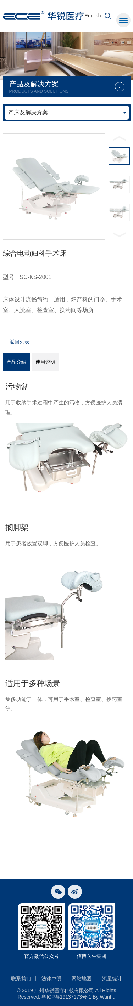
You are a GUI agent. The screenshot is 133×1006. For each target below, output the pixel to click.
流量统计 (112, 978)
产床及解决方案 (28, 112)
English (93, 15)
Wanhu (108, 997)
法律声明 (51, 978)
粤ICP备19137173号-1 (66, 997)
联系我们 (21, 978)
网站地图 (82, 978)
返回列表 (19, 342)
